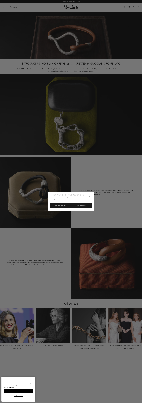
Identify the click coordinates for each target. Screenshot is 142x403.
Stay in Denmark (81, 205)
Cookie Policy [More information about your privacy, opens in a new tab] (10, 387)
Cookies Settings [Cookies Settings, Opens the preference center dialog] (18, 396)
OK (18, 391)
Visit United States (60, 205)
